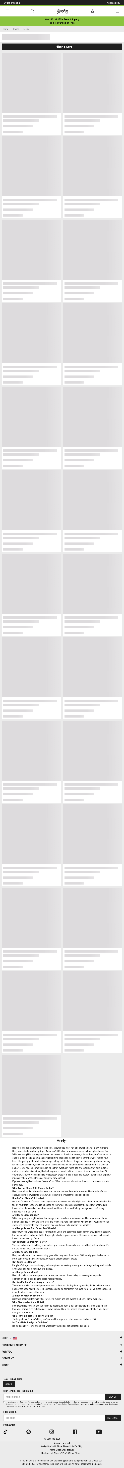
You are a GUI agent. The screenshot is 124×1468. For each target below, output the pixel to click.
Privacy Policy (61, 1404)
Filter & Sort (62, 46)
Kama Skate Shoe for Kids (62, 1450)
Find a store (10, 1412)
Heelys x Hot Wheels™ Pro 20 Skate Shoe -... (62, 1453)
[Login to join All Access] (62, 19)
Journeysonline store (71, 1181)
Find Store (112, 1418)
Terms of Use (46, 1404)
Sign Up (9, 1384)
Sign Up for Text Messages (18, 1391)
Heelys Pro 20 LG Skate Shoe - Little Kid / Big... (62, 1446)
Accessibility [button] (113, 3)
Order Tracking (12, 3)
